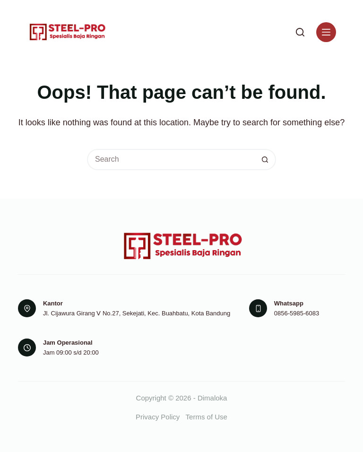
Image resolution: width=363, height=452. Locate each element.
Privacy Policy (158, 417)
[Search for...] (171, 159)
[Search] (300, 32)
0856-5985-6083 (296, 313)
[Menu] (326, 32)
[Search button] (265, 159)
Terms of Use (206, 417)
